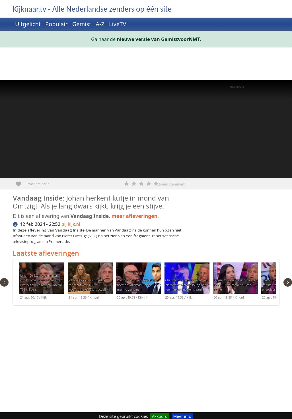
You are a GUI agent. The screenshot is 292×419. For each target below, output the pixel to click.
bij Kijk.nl (70, 224)
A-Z (100, 24)
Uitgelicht (28, 24)
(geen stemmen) (172, 184)
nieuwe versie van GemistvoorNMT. (159, 39)
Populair (56, 24)
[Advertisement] (146, 65)
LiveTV (117, 24)
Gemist (81, 24)
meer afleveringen (135, 215)
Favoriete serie (21, 181)
